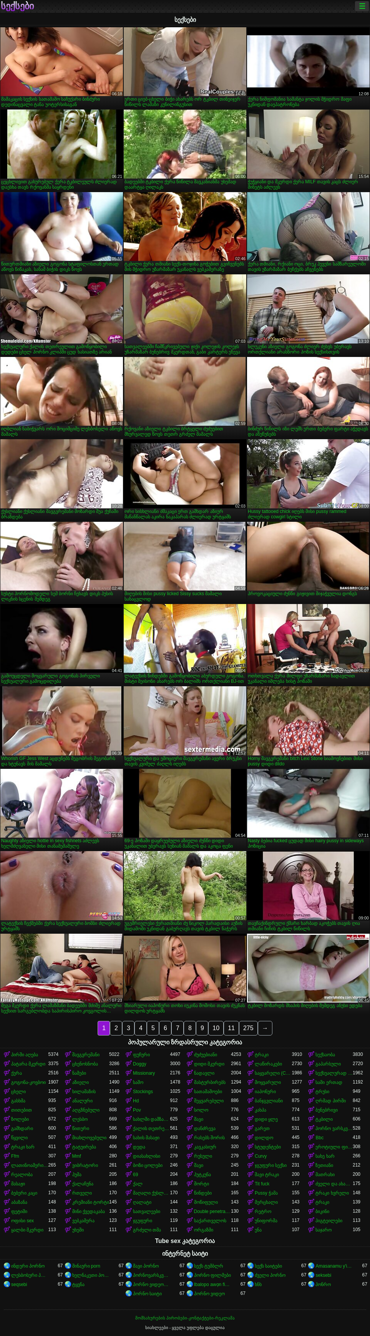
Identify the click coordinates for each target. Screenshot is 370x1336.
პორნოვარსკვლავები (151, 1275)
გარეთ (262, 1128)
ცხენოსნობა (85, 1064)
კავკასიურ (205, 1147)
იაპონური (265, 1091)
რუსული (203, 1156)
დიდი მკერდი (209, 1064)
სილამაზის (84, 1091)
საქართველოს (210, 1220)
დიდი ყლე (266, 1119)
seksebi (323, 1275)
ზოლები (20, 1119)
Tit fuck (262, 1184)
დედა (139, 1147)
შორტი (201, 1184)
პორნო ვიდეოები (151, 1284)
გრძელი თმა (147, 1230)
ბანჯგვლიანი (269, 1101)
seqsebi (19, 1284)
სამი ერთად (328, 1082)
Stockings (143, 1091)
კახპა (260, 1110)
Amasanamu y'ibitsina (333, 1266)
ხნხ (258, 1284)
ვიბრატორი (85, 1165)
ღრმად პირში (330, 1101)
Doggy (139, 1064)
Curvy (261, 1156)
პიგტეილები (328, 1220)
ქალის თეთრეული (151, 1128)
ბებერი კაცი (24, 1193)
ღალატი (142, 1202)
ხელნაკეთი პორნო (90, 1275)
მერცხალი (266, 1202)
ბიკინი (322, 1211)
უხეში (78, 1230)
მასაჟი (18, 1184)
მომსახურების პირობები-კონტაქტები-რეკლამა (184, 1318)
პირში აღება (24, 1054)
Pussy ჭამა (266, 1193)
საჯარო (323, 1230)
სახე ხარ (324, 1156)
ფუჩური (141, 1054)
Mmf (76, 1156)
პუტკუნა (202, 1174)
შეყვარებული (209, 1101)
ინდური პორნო (28, 1266)
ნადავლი (204, 1073)
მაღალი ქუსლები (151, 1193)
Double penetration (212, 1211)
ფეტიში (19, 1211)
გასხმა (18, 1101)
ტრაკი (262, 1054)
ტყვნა (78, 1284)
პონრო (323, 1284)
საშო (138, 1082)
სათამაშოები (208, 1091)
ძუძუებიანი (205, 1054)
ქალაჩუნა (82, 1184)
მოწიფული (206, 1202)
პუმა (76, 1174)
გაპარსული (328, 1064)
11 (231, 1028)
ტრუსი (322, 1091)
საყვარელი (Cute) (273, 1073)
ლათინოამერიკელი (29, 1165)
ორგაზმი (203, 1230)
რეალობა (22, 1174)
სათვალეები (146, 1211)
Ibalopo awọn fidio (212, 1284)
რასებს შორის (209, 1137)
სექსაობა (325, 1054)
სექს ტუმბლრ (208, 1266)
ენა (258, 1230)
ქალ (138, 1184)
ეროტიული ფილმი (333, 1147)
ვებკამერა (83, 1220)
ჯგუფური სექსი (271, 1165)
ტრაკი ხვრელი (331, 1193)
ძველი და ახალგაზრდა (333, 1184)
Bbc (319, 1137)
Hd (136, 1101)
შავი (198, 1119)
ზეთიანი (324, 1165)
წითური (80, 1128)
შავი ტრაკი (267, 1174)
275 (248, 1028)
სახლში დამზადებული (151, 1119)
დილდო (264, 1137)
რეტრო (263, 1211)
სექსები (17, 6)
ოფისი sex (22, 1220)
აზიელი (80, 1082)
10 (215, 1028)
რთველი (82, 1193)
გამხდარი (22, 1128)
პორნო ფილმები (212, 1275)
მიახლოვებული (89, 1137)
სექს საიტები (268, 1266)
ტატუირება (84, 1147)
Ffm (15, 1156)
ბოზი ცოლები (148, 1165)
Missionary (144, 1073)
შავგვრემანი (86, 1054)
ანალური (82, 1101)
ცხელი (18, 1091)
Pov (137, 1110)
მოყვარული (268, 1082)
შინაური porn (86, 1266)
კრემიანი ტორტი (90, 1202)
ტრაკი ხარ (23, 1147)
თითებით (21, 1110)
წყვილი (19, 1137)
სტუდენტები (268, 1147)
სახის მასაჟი (146, 1137)
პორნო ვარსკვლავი (333, 1128)
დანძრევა (205, 1128)
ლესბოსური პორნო (29, 1275)
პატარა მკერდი (28, 1064)
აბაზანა (19, 1202)
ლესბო (80, 1119)
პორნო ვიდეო (209, 1293)
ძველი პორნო (270, 1275)
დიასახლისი (146, 1156)
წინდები (203, 1193)
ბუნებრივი (326, 1110)
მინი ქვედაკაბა (88, 1211)
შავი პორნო (146, 1266)
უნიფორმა (266, 1220)
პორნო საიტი (147, 1293)
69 (135, 1174)
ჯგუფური (142, 1220)
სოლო (201, 1110)
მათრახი (325, 1174)
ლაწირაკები (268, 1064)
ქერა (16, 1073)
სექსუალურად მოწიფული (333, 1073)
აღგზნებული (86, 1110)
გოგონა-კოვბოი (28, 1082)
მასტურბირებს (210, 1082)
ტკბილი (324, 1119)
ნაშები (79, 1073)
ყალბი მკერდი (27, 1230)
